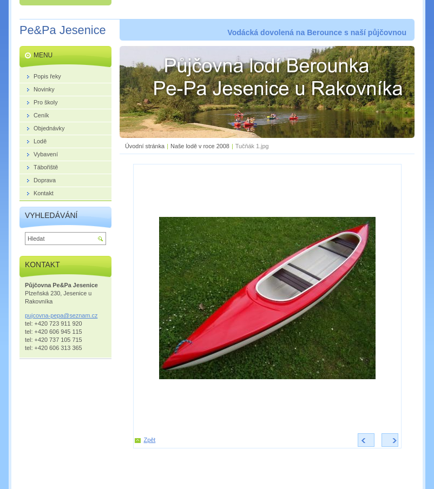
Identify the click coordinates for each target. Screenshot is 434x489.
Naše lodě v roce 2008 (199, 146)
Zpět (150, 440)
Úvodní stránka (145, 146)
